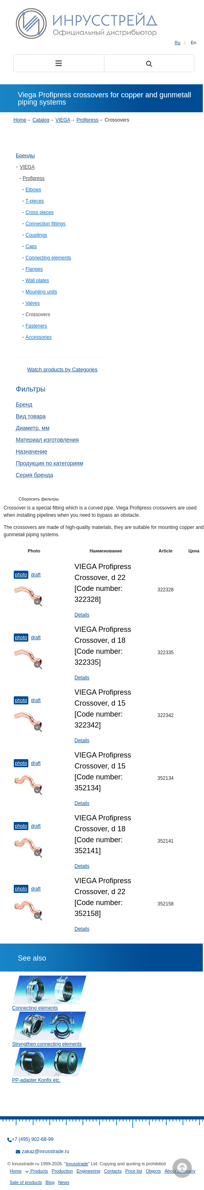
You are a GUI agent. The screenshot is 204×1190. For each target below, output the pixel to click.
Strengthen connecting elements (47, 1044)
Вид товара (31, 416)
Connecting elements (48, 258)
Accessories (39, 337)
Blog (50, 1182)
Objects (153, 1171)
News (64, 1182)
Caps (31, 246)
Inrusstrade (77, 1163)
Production (62, 1171)
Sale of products (26, 1182)
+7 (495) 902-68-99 (32, 1139)
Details (81, 615)
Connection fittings (46, 224)
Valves (33, 303)
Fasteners (36, 326)
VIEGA (62, 120)
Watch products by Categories (62, 369)
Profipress (87, 120)
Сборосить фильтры (39, 499)
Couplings (36, 235)
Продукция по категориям (49, 463)
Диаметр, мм (32, 428)
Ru (178, 42)
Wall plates (37, 280)
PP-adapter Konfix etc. (36, 1080)
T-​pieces (35, 201)
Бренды (25, 155)
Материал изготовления (47, 440)
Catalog (40, 120)
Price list (133, 1171)
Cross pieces (39, 212)
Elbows (33, 190)
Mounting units (41, 292)
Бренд (24, 404)
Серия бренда (34, 475)
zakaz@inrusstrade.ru (45, 1151)
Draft (35, 575)
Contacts (112, 1171)
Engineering (88, 1171)
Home (19, 120)
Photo (21, 575)
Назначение (31, 451)
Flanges (34, 269)
